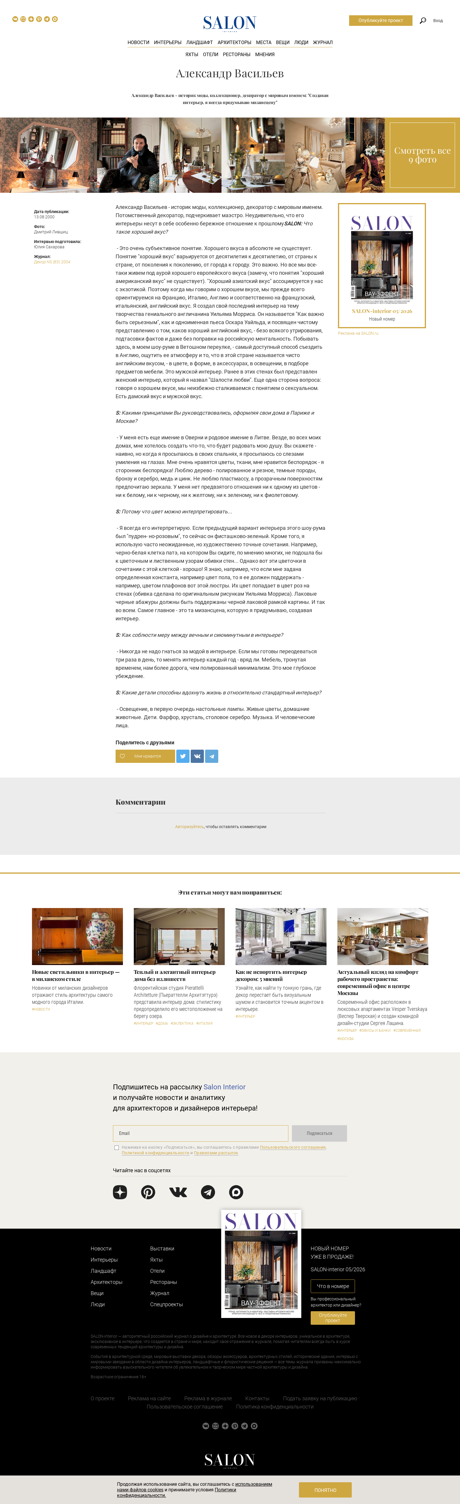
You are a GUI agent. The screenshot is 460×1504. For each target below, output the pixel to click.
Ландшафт (199, 42)
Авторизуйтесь (189, 826)
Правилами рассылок (216, 1152)
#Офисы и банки (375, 1030)
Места (263, 42)
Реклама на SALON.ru (358, 333)
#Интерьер (143, 1023)
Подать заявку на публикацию (320, 1398)
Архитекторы (234, 42)
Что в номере (333, 1286)
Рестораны (237, 54)
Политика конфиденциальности (275, 1406)
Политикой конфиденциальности (156, 1152)
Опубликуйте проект (380, 20)
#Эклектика (182, 1023)
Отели (210, 54)
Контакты (257, 1398)
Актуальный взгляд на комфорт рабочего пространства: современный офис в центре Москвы (378, 982)
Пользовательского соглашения (293, 1147)
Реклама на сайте (149, 1398)
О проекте (102, 1398)
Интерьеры (168, 42)
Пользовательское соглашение (185, 1406)
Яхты (191, 54)
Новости (138, 42)
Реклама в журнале (208, 1398)
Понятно (325, 1490)
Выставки (162, 1248)
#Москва (345, 1039)
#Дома (162, 1023)
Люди (301, 42)
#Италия (204, 1023)
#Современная (406, 1030)
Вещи (283, 42)
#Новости (41, 1009)
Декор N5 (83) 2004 (52, 261)
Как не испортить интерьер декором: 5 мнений (271, 975)
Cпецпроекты (166, 1304)
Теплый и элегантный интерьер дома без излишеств (175, 975)
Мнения (265, 54)
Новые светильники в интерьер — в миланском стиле (76, 975)
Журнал (323, 42)
